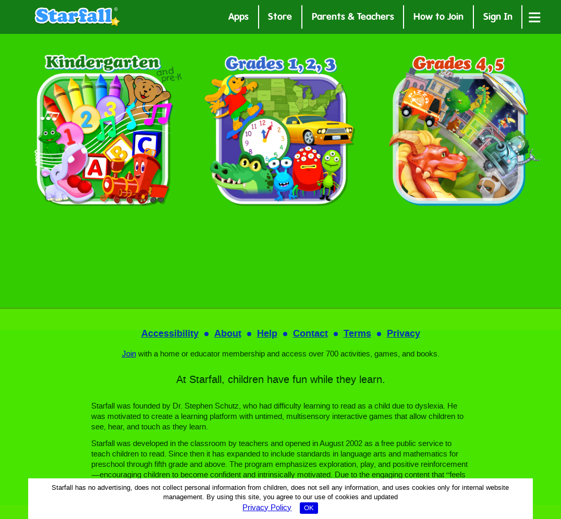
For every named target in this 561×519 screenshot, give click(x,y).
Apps (238, 18)
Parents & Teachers (353, 18)
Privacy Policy (266, 508)
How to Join (438, 18)
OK (309, 508)
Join (129, 354)
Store (280, 18)
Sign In (498, 18)
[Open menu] (534, 17)
